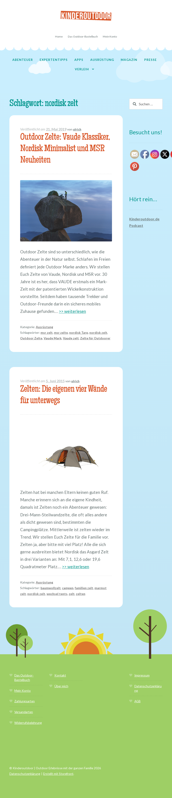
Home (59, 36)
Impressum (142, 675)
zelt (72, 594)
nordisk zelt (98, 332)
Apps (78, 60)
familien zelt (84, 588)
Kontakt (60, 675)
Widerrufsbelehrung (28, 723)
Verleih (82, 69)
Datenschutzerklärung (24, 774)
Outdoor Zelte (31, 338)
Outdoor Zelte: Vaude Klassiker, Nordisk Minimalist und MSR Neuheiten (65, 149)
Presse (150, 60)
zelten (80, 594)
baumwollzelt (51, 588)
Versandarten (23, 712)
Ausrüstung (102, 60)
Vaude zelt (71, 338)
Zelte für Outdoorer (95, 338)
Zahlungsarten (24, 701)
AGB (137, 701)
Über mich (61, 686)
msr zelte (61, 332)
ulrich (77, 129)
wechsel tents (57, 594)
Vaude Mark (53, 338)
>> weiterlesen (72, 311)
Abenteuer (22, 60)
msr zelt (47, 332)
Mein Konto (110, 36)
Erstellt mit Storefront (58, 774)
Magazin (129, 60)
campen (67, 588)
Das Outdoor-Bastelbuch (83, 36)
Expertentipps (54, 60)
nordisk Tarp (78, 332)
